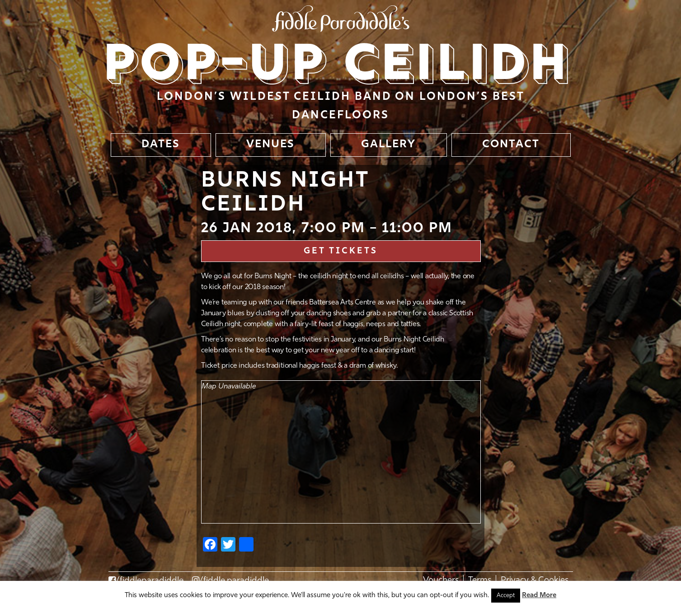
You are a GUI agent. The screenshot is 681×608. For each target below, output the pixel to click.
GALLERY (388, 144)
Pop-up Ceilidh (338, 66)
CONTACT (511, 144)
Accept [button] (506, 596)
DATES (160, 144)
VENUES (270, 144)
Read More (539, 595)
